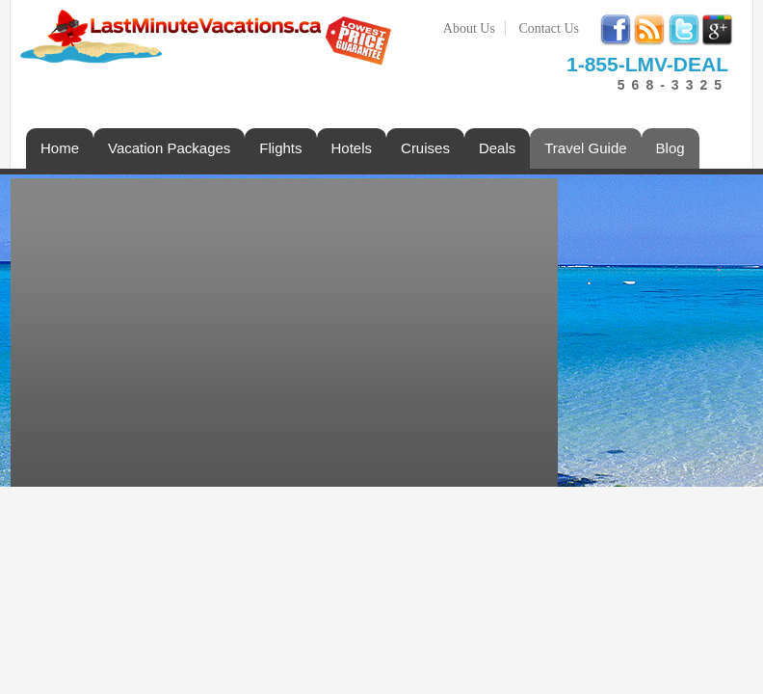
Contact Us (548, 28)
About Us (469, 28)
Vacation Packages (169, 148)
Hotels (352, 148)
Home (59, 148)
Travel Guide (585, 148)
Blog (670, 148)
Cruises (425, 148)
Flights (280, 148)
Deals (497, 148)
